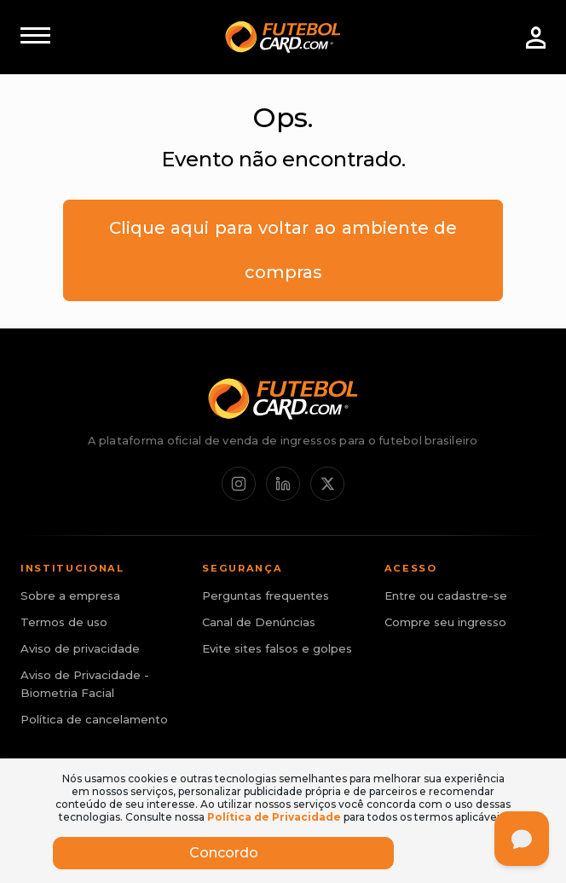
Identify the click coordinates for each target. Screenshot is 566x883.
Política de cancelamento (94, 719)
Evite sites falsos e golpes (277, 648)
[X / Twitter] (327, 484)
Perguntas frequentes (265, 595)
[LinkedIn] (283, 484)
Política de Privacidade (274, 816)
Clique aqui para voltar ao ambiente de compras (283, 250)
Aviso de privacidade (80, 648)
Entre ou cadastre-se (445, 595)
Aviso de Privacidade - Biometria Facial (84, 684)
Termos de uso (63, 622)
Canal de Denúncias (258, 622)
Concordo (223, 853)
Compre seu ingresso (445, 622)
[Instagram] (239, 484)
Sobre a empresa (70, 595)
